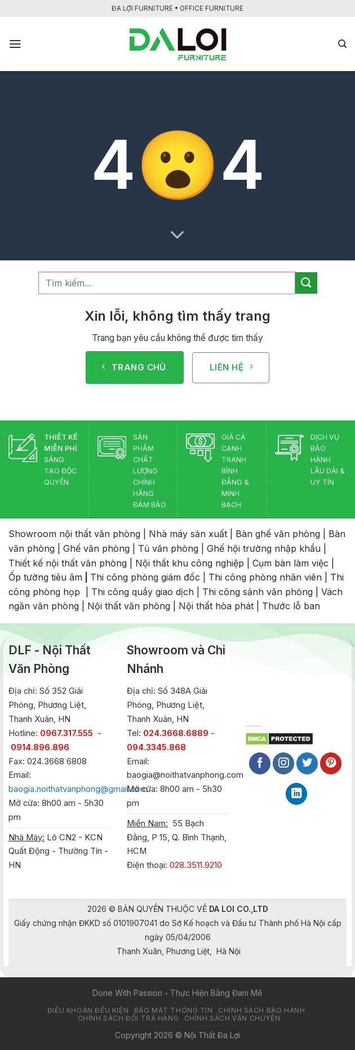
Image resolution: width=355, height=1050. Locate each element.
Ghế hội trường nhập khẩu (264, 548)
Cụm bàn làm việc (290, 563)
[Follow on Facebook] (259, 763)
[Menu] (15, 43)
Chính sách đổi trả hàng (128, 1018)
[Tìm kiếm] (342, 44)
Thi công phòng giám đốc (145, 577)
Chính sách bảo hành (261, 1010)
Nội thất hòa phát (216, 606)
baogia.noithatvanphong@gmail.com (78, 789)
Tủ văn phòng (168, 548)
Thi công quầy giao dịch (142, 591)
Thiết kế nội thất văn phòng (67, 563)
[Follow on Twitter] (307, 763)
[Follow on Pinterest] (330, 763)
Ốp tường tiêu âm (45, 577)
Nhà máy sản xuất (188, 533)
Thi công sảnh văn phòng (257, 591)
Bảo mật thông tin (173, 1010)
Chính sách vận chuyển (232, 1018)
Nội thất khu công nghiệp (189, 563)
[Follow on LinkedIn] (296, 794)
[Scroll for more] (177, 235)
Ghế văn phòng (96, 548)
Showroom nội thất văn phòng (74, 533)
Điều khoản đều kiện (87, 1010)
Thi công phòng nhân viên (265, 577)
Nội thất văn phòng (128, 606)
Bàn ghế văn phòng (278, 533)
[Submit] (306, 283)
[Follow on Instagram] (283, 763)
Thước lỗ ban (291, 606)
